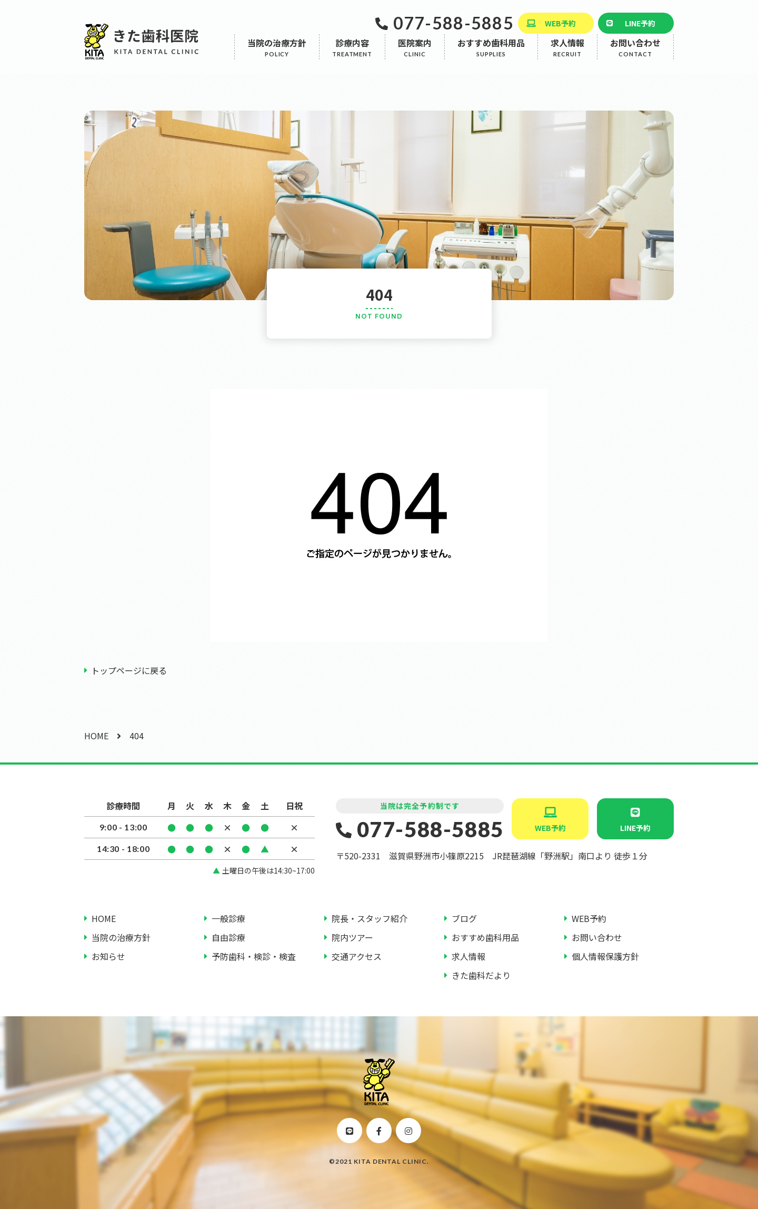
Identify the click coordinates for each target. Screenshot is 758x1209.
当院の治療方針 (276, 55)
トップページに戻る (129, 670)
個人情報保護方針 (605, 956)
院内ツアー (352, 937)
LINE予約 (640, 23)
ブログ (464, 918)
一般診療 (228, 918)
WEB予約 (560, 23)
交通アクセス (357, 956)
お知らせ (108, 956)
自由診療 (228, 937)
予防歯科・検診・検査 (254, 956)
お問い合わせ (635, 55)
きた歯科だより (481, 975)
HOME (96, 735)
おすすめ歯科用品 (491, 55)
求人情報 (567, 55)
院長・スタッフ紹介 (369, 918)
